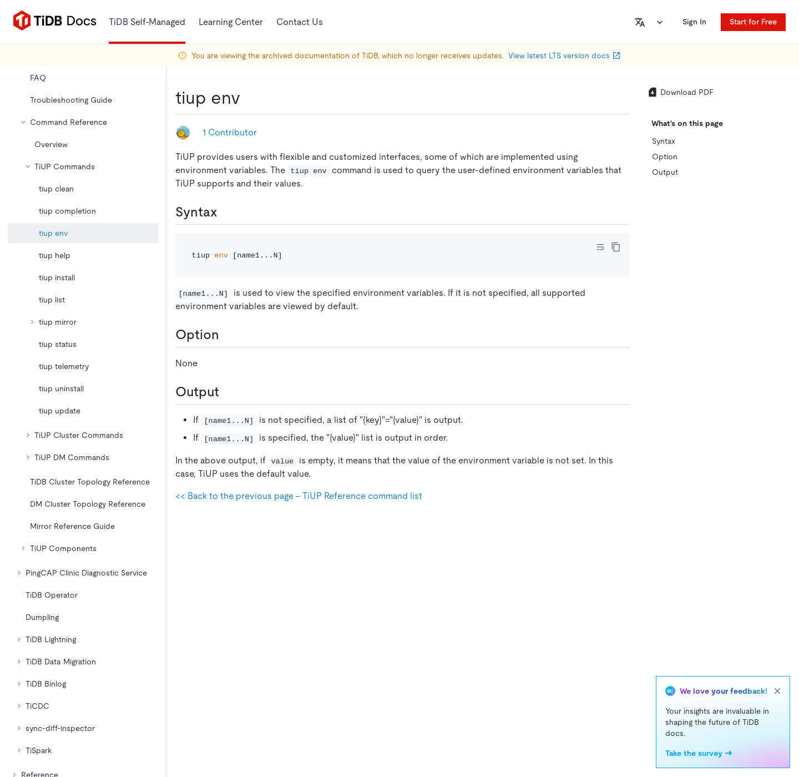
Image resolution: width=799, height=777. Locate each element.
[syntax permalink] (226, 212)
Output (665, 172)
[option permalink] (228, 334)
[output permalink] (228, 391)
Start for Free (753, 21)
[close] (777, 691)
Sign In (694, 21)
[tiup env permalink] (249, 98)
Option (664, 156)
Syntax (663, 141)
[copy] (616, 247)
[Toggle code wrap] (600, 247)
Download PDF (680, 92)
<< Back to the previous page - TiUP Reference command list (298, 496)
